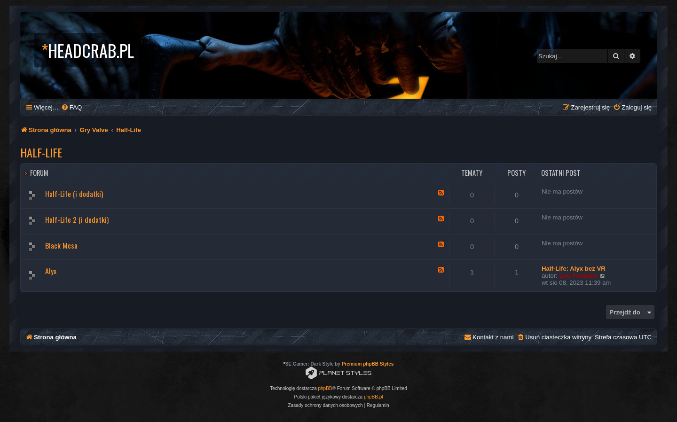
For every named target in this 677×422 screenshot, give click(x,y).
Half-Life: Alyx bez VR (574, 268)
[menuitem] (71, 107)
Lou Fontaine (578, 275)
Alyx (50, 270)
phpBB (325, 388)
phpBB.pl (373, 396)
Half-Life (41, 152)
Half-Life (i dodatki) (74, 193)
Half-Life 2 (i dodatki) (77, 219)
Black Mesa (61, 245)
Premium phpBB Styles (368, 364)
